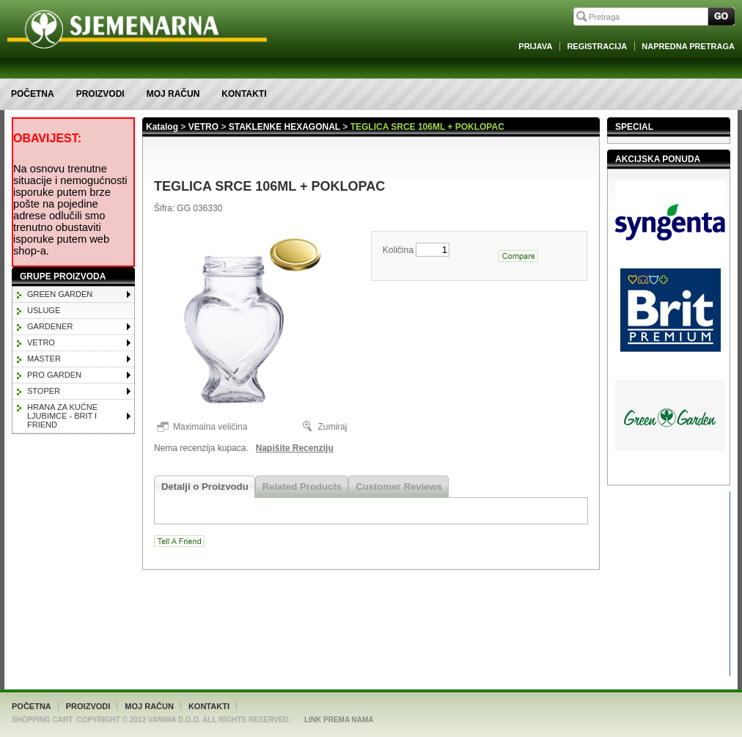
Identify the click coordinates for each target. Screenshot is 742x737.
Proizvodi (100, 94)
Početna (32, 94)
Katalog (162, 127)
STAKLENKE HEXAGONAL (284, 127)
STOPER (43, 390)
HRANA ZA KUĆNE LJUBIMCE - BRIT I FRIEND (62, 416)
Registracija (597, 46)
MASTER (44, 358)
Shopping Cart (42, 720)
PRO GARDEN (54, 374)
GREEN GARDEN (59, 294)
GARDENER (50, 326)
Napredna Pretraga (688, 46)
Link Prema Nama (339, 720)
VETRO (41, 342)
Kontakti (243, 94)
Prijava (535, 46)
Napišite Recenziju (295, 448)
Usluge (43, 310)
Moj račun (173, 94)
